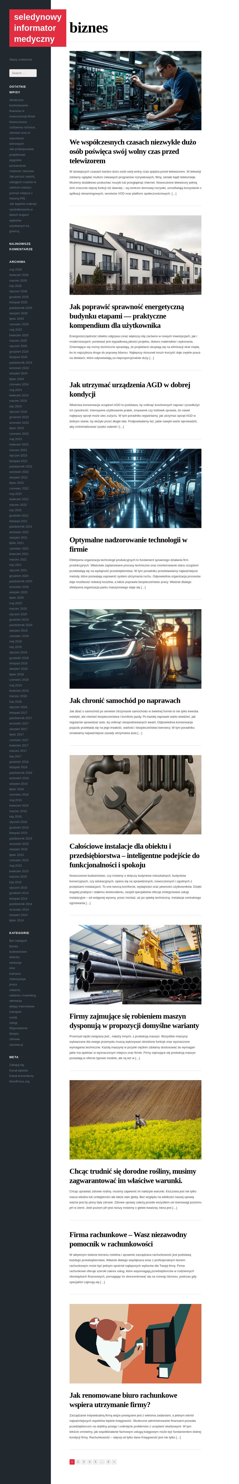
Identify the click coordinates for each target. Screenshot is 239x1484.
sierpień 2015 (18, 849)
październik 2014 (20, 904)
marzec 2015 (18, 876)
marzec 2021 (18, 559)
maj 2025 (15, 329)
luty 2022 (15, 510)
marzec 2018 (18, 696)
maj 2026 (15, 269)
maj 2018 (15, 685)
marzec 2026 (18, 280)
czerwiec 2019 (19, 636)
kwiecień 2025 (18, 335)
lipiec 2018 (16, 674)
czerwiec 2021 (19, 548)
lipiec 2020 (16, 597)
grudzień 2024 (18, 351)
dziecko (14, 957)
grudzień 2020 (18, 576)
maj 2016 (15, 800)
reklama (14, 990)
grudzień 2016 (18, 762)
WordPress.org (19, 1081)
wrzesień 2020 (19, 587)
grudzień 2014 (18, 893)
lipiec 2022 (16, 483)
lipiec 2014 (16, 920)
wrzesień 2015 (19, 844)
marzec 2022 (18, 505)
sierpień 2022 (18, 477)
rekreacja (15, 1001)
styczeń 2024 (18, 411)
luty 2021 (15, 565)
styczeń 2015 (18, 887)
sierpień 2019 (18, 630)
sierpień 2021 (18, 537)
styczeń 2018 (18, 707)
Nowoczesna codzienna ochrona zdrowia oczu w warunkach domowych (22, 133)
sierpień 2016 (18, 783)
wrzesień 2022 (19, 472)
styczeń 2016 (18, 822)
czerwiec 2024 (19, 384)
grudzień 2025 (18, 297)
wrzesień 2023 (19, 422)
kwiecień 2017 (18, 745)
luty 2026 (15, 286)
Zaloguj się (16, 1065)
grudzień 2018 (18, 658)
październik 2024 (20, 362)
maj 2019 (15, 641)
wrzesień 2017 (19, 723)
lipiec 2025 (16, 318)
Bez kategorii (18, 940)
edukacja (15, 962)
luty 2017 (15, 756)
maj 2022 (15, 494)
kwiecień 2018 (18, 690)
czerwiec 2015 (19, 860)
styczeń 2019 (18, 652)
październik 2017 (20, 718)
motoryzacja (17, 979)
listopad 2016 (18, 767)
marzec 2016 (18, 811)
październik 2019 (20, 625)
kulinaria (15, 973)
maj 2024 (15, 390)
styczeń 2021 (18, 570)
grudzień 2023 (18, 417)
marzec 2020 (18, 608)
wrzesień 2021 (19, 532)
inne (12, 968)
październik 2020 (20, 581)
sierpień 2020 (18, 592)
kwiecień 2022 (18, 499)
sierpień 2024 (18, 373)
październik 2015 (20, 838)
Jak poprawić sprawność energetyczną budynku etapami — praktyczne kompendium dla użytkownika (127, 315)
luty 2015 (15, 882)
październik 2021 (20, 526)
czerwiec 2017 (19, 740)
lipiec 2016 (16, 789)
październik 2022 (20, 466)
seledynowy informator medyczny (38, 28)
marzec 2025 (18, 340)
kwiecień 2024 (18, 395)
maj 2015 (15, 865)
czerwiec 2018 (19, 679)
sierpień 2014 (18, 915)
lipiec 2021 (16, 543)
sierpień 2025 (18, 313)
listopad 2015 (18, 833)
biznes (13, 946)
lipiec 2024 (16, 379)
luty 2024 (15, 406)
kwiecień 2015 (18, 871)
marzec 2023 (18, 450)
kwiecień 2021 (18, 554)
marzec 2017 (18, 751)
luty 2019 (15, 647)
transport (15, 1011)
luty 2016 (15, 816)
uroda (13, 1017)
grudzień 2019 (18, 619)
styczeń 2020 (18, 614)
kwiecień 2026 (18, 275)
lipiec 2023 (16, 428)
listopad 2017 (18, 712)
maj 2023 (15, 439)
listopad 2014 (18, 898)
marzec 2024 (18, 400)
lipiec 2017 (16, 734)
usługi (13, 1022)
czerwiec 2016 (19, 794)
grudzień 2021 (18, 515)
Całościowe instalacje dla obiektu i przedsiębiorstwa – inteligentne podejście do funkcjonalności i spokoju (135, 855)
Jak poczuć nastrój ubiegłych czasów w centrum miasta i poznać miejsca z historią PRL (22, 187)
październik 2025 (20, 308)
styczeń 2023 (18, 455)
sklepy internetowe (22, 1006)
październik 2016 (20, 773)
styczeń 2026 (18, 291)
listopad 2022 (18, 461)
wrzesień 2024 (19, 368)
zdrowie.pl (16, 1044)
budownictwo (18, 951)
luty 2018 (15, 701)
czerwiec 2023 (19, 433)
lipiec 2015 (16, 855)
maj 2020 (15, 603)
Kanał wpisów (18, 1070)
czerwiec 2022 (19, 488)
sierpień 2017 (18, 729)
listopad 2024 (18, 357)
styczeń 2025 (18, 346)
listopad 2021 (18, 521)
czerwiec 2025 (19, 324)
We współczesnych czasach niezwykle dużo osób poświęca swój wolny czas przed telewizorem (133, 151)
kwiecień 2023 (18, 444)
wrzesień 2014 (19, 909)
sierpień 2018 (18, 668)
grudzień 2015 (18, 827)
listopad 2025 (18, 302)
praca (13, 984)
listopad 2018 (18, 663)
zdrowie (14, 1039)
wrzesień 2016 (19, 778)
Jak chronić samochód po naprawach (125, 700)
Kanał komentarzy (21, 1076)
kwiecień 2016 (18, 805)
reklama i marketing (22, 995)
